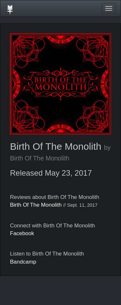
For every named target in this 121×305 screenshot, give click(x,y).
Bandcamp (23, 262)
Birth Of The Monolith (36, 205)
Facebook (22, 233)
